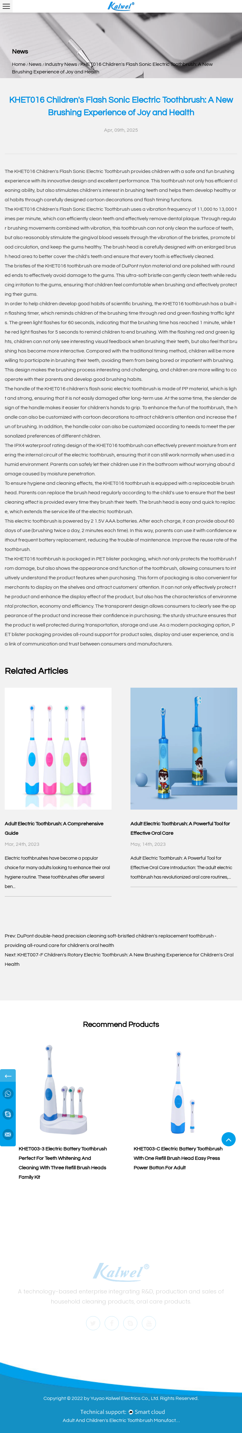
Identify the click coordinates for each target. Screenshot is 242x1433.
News (35, 64)
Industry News (61, 64)
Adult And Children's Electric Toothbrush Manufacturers (122, 1420)
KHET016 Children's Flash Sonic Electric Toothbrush (72, 171)
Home (19, 64)
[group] (63, 1111)
